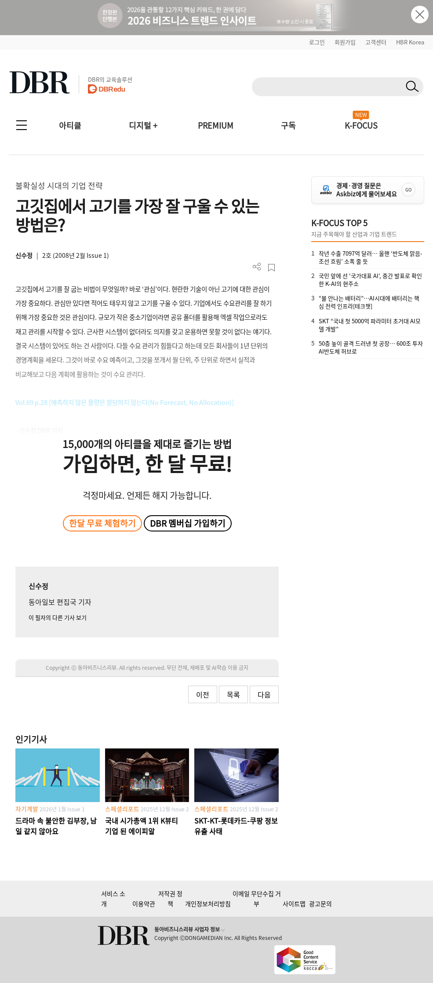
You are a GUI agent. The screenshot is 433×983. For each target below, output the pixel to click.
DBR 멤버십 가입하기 (188, 523)
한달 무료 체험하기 (102, 523)
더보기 (257, 267)
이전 (202, 694)
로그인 (317, 42)
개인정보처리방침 (208, 903)
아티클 (70, 125)
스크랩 (271, 267)
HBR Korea (410, 42)
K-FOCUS (361, 125)
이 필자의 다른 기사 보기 (58, 617)
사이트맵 (294, 903)
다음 (264, 694)
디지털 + (143, 125)
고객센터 (375, 42)
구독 (288, 125)
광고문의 (320, 903)
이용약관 (143, 903)
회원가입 (345, 42)
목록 (233, 694)
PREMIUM (215, 125)
